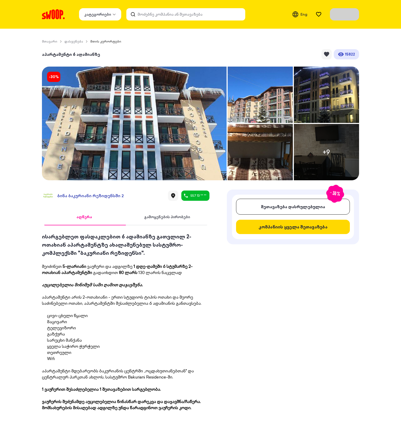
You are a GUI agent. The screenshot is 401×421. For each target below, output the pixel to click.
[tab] (84, 217)
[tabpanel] (125, 322)
